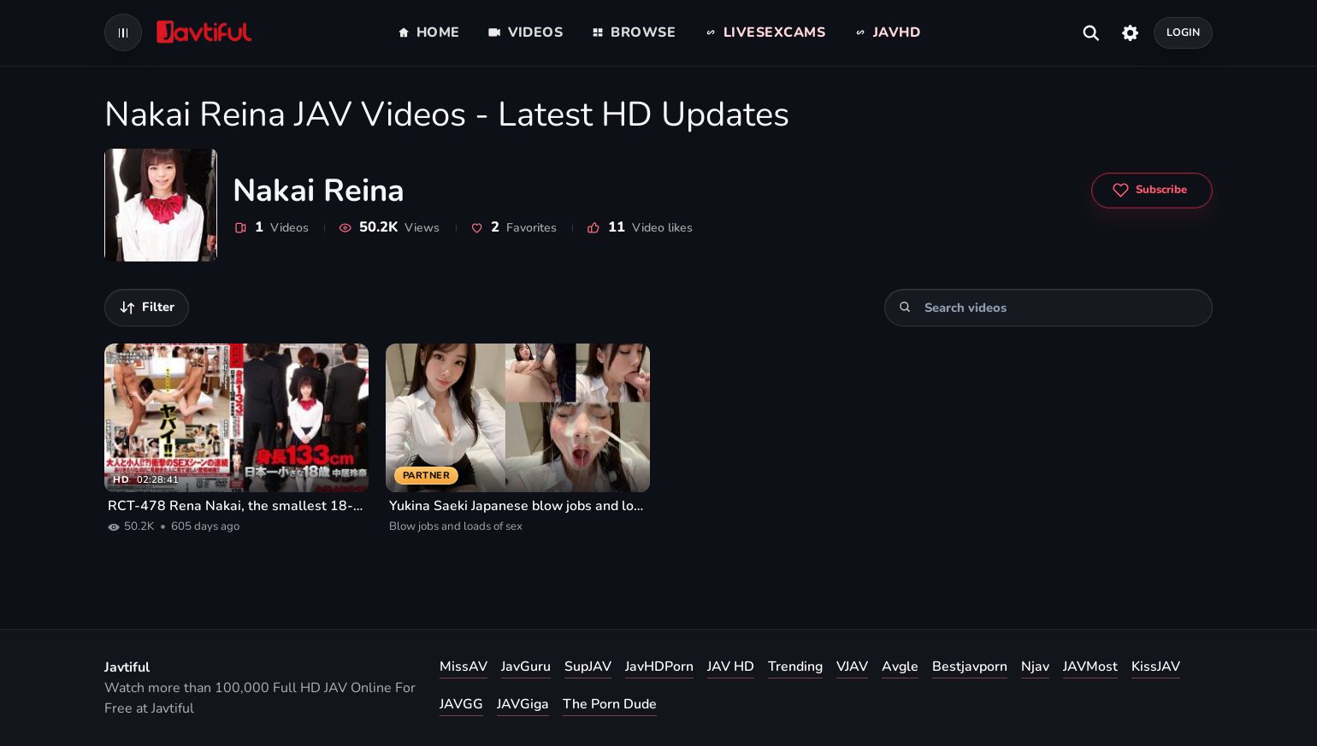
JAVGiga (523, 704)
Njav (1035, 666)
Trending (795, 666)
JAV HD (730, 666)
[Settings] (1130, 32)
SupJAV (587, 666)
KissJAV (1155, 666)
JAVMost (1090, 666)
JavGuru (526, 666)
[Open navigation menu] (123, 32)
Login (1183, 32)
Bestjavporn (969, 666)
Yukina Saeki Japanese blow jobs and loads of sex (518, 505)
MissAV (463, 666)
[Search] (905, 307)
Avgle (900, 666)
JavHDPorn (659, 666)
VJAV (852, 666)
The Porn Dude (610, 704)
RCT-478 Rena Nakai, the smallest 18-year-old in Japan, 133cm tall (236, 505)
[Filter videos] (146, 307)
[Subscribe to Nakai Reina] (1152, 191)
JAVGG (461, 704)
